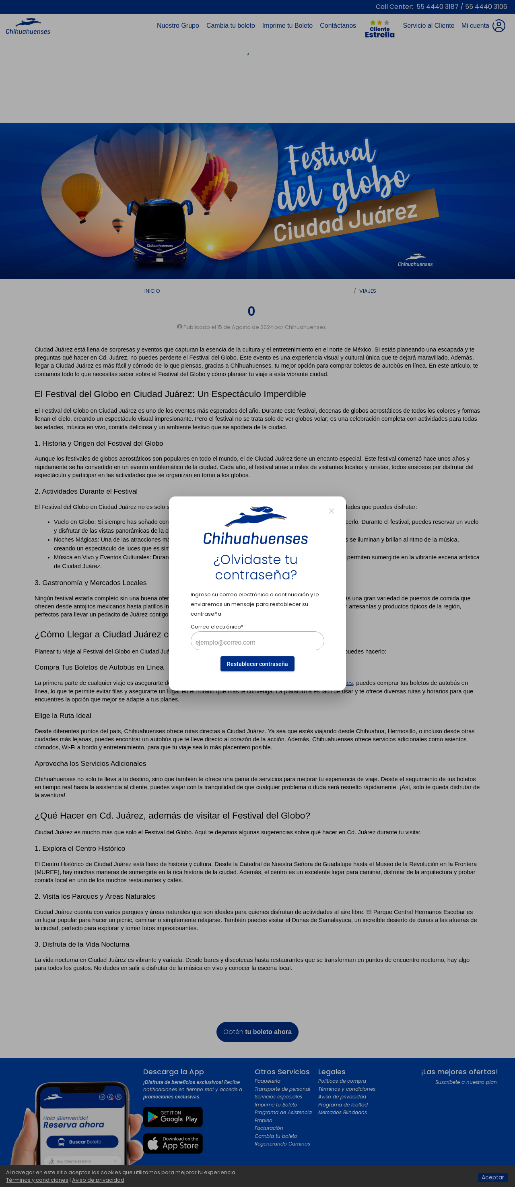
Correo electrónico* (217, 626)
